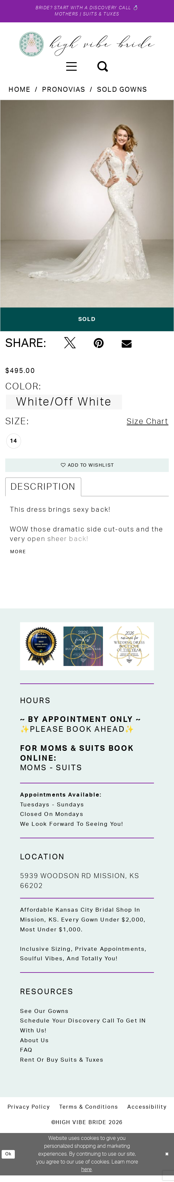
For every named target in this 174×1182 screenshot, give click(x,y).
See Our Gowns (44, 1017)
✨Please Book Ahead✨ (77, 735)
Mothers (62, 15)
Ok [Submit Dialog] (9, 1160)
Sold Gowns (122, 92)
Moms (33, 774)
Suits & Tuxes (104, 15)
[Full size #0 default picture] (87, 217)
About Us (34, 1046)
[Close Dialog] (166, 1160)
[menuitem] (71, 68)
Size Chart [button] (144, 424)
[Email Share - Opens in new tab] (127, 346)
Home (19, 92)
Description (43, 491)
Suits (69, 774)
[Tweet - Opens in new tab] (70, 345)
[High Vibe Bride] (87, 46)
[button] (71, 68)
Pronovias (64, 92)
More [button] (19, 557)
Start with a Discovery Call (94, 8)
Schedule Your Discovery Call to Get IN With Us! (83, 1032)
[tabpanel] (87, 217)
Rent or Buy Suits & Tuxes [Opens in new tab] (62, 1066)
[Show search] (102, 68)
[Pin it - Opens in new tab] (99, 346)
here (86, 1176)
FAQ (26, 1056)
